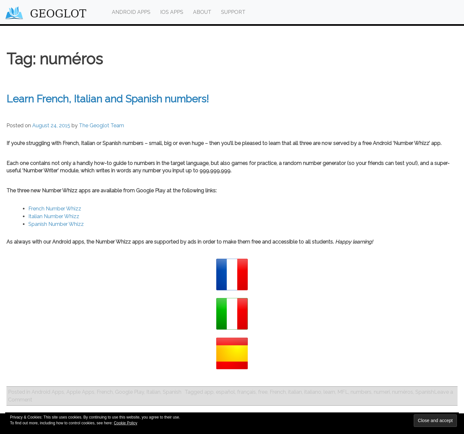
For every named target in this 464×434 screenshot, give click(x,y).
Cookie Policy (125, 423)
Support (233, 12)
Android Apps (131, 12)
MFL (342, 392)
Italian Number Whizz (53, 216)
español (225, 392)
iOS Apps (171, 12)
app (209, 392)
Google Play (129, 392)
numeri (382, 392)
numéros (402, 392)
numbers (361, 392)
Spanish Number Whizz (56, 224)
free (262, 392)
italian (295, 392)
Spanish (172, 392)
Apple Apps (80, 392)
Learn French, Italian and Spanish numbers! (107, 99)
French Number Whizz (54, 209)
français (246, 392)
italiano (312, 392)
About (202, 12)
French (105, 392)
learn (329, 392)
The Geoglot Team (101, 125)
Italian (153, 392)
